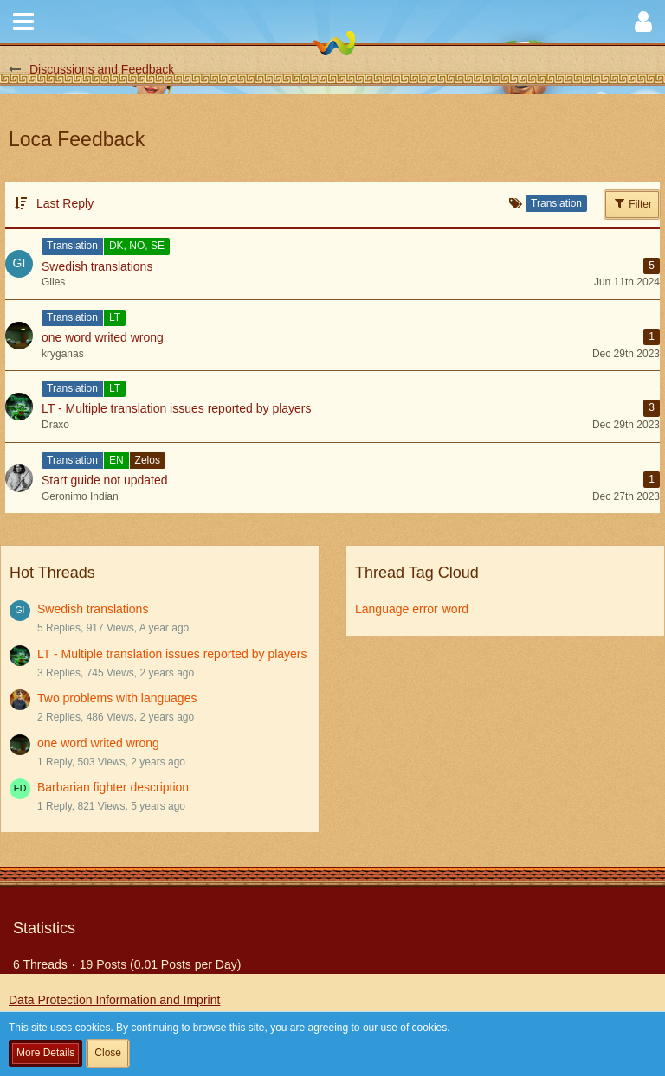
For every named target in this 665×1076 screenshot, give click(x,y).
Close (107, 1053)
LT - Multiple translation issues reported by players (172, 654)
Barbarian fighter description (113, 787)
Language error (396, 609)
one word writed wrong (98, 743)
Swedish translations (92, 609)
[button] (23, 21)
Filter (632, 203)
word (455, 609)
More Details (45, 1053)
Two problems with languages (117, 698)
